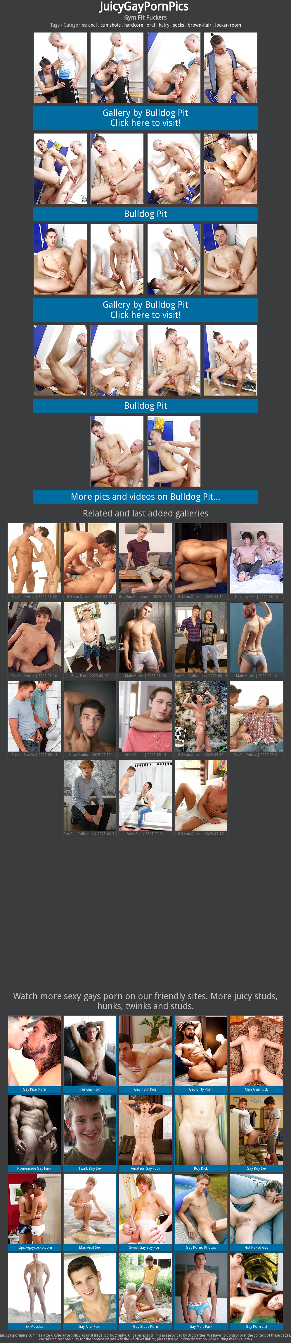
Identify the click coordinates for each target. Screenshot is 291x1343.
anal (92, 25)
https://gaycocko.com (34, 1212)
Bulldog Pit (145, 214)
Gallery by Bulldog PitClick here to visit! (145, 118)
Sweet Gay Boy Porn (145, 1212)
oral (151, 25)
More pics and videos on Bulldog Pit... (145, 497)
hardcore (133, 25)
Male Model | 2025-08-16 (145, 640)
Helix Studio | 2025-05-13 (90, 719)
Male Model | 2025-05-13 (256, 640)
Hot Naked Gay (256, 1212)
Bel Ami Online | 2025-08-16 (201, 561)
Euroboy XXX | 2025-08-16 (256, 561)
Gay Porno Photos (201, 1212)
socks (178, 25)
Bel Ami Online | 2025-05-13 (201, 719)
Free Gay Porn (90, 1053)
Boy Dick (201, 1133)
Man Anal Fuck (256, 1053)
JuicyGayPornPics (144, 6)
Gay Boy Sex (256, 1133)
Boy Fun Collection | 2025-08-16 (145, 561)
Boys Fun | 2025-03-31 (145, 798)
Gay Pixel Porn (34, 1053)
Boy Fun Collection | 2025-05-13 (201, 640)
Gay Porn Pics (145, 1053)
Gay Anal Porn (90, 1291)
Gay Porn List (256, 1291)
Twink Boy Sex (90, 1133)
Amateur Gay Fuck (145, 1133)
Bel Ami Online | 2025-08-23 (90, 561)
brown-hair (200, 25)
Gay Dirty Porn (201, 1053)
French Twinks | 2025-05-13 (34, 719)
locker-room (228, 25)
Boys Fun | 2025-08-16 (90, 640)
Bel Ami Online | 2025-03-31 (256, 719)
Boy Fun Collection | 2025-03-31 (90, 798)
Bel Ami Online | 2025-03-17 (201, 798)
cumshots (111, 25)
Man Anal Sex (90, 1212)
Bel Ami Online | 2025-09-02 (34, 561)
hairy (164, 25)
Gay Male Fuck (201, 1291)
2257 (248, 1339)
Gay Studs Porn (145, 1291)
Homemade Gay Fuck (34, 1133)
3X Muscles (34, 1291)
